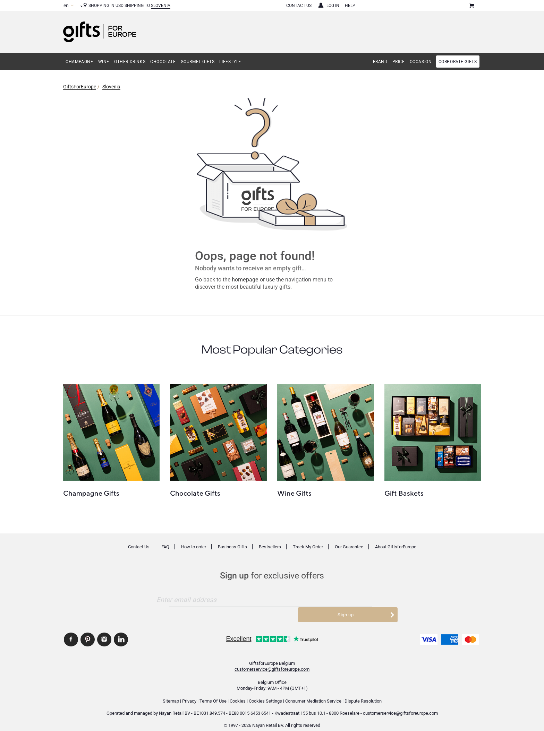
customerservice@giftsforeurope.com (272, 661)
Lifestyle (230, 61)
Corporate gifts (458, 61)
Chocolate (163, 61)
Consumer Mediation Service (313, 693)
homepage (245, 279)
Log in (332, 5)
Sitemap (171, 693)
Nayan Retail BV (174, 705)
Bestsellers (270, 546)
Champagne (79, 61)
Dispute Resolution (363, 693)
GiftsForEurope (79, 86)
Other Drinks (129, 61)
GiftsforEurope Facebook (71, 631)
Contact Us (299, 5)
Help (350, 5)
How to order (193, 546)
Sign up (358, 599)
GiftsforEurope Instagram (104, 631)
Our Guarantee (349, 546)
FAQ (165, 546)
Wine (103, 61)
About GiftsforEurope (395, 546)
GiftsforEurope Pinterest (87, 631)
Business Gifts (232, 546)
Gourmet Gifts (198, 61)
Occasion (421, 61)
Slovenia (160, 5)
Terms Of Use (213, 693)
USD (120, 5)
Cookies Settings (265, 693)
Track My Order (308, 546)
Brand (380, 61)
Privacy (189, 693)
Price (398, 61)
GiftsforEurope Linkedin (121, 631)
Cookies (238, 693)
